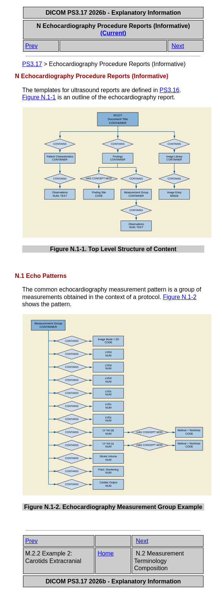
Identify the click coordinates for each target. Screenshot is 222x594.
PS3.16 (169, 90)
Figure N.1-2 (179, 297)
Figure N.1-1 (39, 97)
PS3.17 (32, 64)
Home (105, 553)
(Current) (113, 33)
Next (178, 46)
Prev (31, 46)
